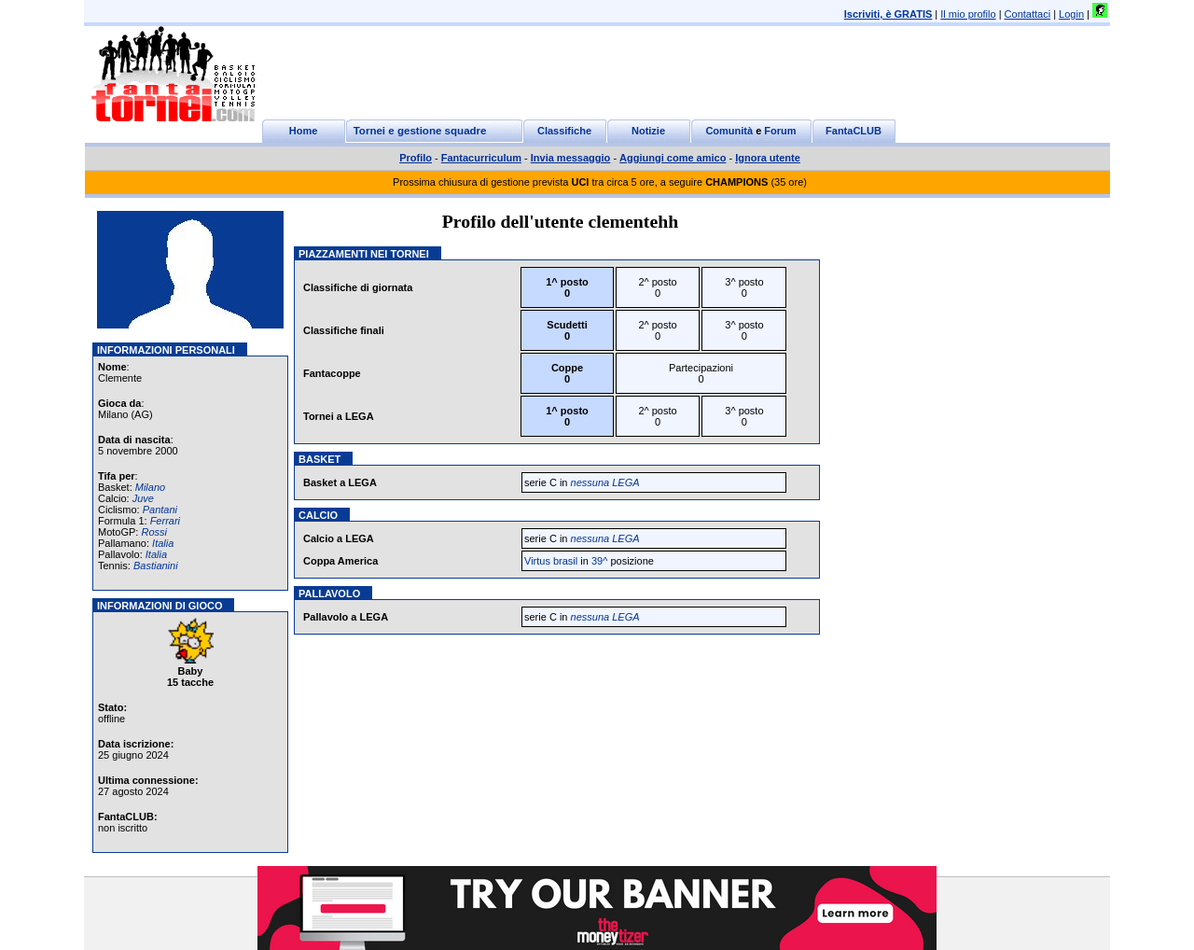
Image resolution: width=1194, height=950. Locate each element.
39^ (599, 560)
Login (1071, 14)
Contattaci (1028, 14)
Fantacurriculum (481, 157)
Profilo (415, 157)
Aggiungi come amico (672, 157)
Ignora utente (767, 157)
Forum (780, 130)
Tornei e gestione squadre (420, 130)
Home (303, 130)
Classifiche (564, 130)
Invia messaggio (571, 157)
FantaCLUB (854, 130)
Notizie (648, 130)
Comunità (729, 130)
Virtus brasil (550, 560)
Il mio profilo (967, 14)
